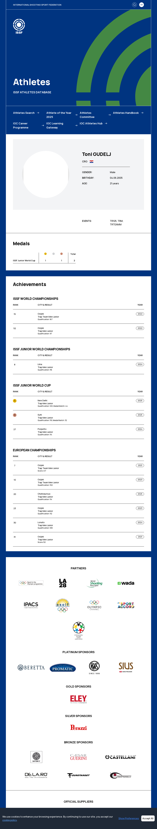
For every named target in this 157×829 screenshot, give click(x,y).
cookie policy (9, 820)
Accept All (147, 818)
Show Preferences (128, 818)
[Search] (134, 4)
